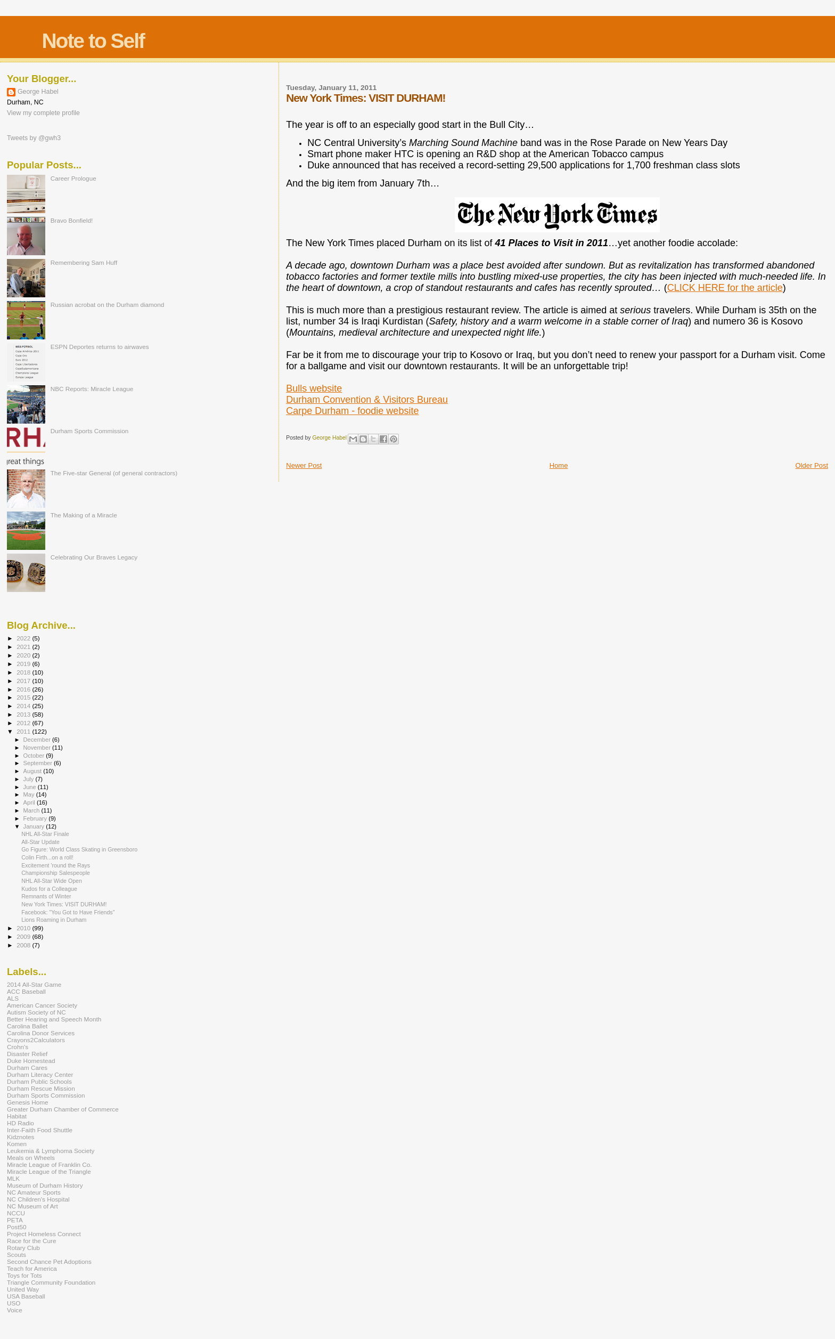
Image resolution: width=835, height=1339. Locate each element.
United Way (23, 1289)
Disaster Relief (27, 1053)
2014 (24, 705)
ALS (13, 998)
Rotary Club (23, 1247)
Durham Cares (27, 1067)
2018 (24, 672)
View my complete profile (43, 113)
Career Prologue (73, 178)
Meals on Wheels (31, 1157)
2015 (24, 697)
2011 (24, 731)
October (34, 755)
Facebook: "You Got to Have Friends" (67, 912)
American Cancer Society (42, 1005)
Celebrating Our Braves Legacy (94, 557)
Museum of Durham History (45, 1185)
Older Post (812, 465)
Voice (14, 1309)
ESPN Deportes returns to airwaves (100, 346)
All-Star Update (40, 842)
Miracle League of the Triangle (49, 1171)
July (29, 779)
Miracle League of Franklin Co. (49, 1164)
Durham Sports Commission (90, 430)
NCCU (16, 1213)
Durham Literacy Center (40, 1074)
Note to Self (93, 40)
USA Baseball (26, 1296)
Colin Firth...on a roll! (47, 857)
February (36, 818)
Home (559, 465)
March (32, 810)
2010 (24, 927)
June (30, 787)
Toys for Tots (24, 1275)
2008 (24, 945)
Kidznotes (20, 1136)
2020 (24, 655)
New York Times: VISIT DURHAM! (64, 904)
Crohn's (17, 1046)
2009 (24, 936)
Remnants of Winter (46, 896)
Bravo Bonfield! (72, 220)
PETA (15, 1219)
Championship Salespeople (55, 873)
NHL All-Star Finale (45, 834)
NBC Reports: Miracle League (92, 388)
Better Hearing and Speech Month (54, 1019)
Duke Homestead (31, 1060)
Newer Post (304, 465)
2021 (24, 646)
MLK (13, 1178)
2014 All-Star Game (34, 984)
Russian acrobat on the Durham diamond (108, 304)
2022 (24, 638)
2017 (24, 680)
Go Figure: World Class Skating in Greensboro (79, 849)
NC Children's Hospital (38, 1199)
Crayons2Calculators (36, 1039)
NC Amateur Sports (34, 1192)
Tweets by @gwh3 (34, 138)
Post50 (16, 1226)
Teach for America (32, 1268)
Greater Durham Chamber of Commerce (63, 1109)
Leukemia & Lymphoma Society (50, 1150)
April (30, 802)
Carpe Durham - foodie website (352, 410)
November (37, 747)
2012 (24, 722)
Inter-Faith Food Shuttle (39, 1129)
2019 (24, 663)
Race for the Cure (31, 1240)
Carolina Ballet (27, 1025)
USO (13, 1303)
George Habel (38, 91)
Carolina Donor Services (41, 1032)
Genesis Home (27, 1102)
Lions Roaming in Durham (53, 919)
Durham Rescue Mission (41, 1088)
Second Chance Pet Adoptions (49, 1261)
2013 (24, 714)
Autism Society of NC (36, 1012)
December (37, 739)
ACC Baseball (26, 991)
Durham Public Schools (39, 1081)
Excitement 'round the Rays (55, 865)
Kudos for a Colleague (49, 889)
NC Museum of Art (32, 1206)
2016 (24, 689)
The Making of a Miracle (84, 515)
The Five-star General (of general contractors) (114, 472)
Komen (17, 1143)
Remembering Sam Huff (84, 262)
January (34, 826)
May (29, 794)
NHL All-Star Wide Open (51, 881)
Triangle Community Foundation (51, 1282)
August (33, 771)
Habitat (17, 1116)
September (38, 763)
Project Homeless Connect (44, 1233)
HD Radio (20, 1122)
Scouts (16, 1254)
